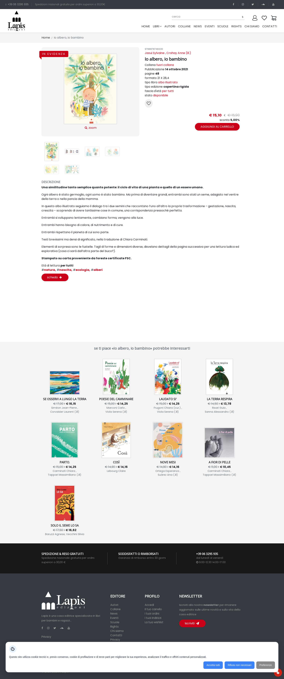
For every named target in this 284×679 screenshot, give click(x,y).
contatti (269, 26)
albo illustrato (168, 82)
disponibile (160, 95)
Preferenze (265, 665)
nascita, (64, 270)
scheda (54, 277)
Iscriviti (192, 623)
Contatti (116, 635)
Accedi (149, 605)
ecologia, (81, 270)
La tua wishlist (154, 622)
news (198, 26)
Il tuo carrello (153, 609)
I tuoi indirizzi (153, 618)
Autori (114, 605)
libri (157, 26)
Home (146, 26)
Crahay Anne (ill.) (178, 53)
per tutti (168, 91)
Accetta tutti (213, 665)
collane (184, 26)
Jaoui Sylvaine (154, 53)
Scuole (114, 622)
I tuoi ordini (152, 613)
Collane (115, 609)
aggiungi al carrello (217, 127)
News (114, 613)
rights (236, 26)
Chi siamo (117, 631)
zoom (90, 92)
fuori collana (165, 65)
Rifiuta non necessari (239, 665)
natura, (48, 270)
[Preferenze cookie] (278, 672)
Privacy (46, 637)
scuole (222, 26)
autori (169, 26)
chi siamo (252, 26)
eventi (209, 26)
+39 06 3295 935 (17, 4)
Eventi (114, 618)
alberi (97, 270)
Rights (114, 626)
